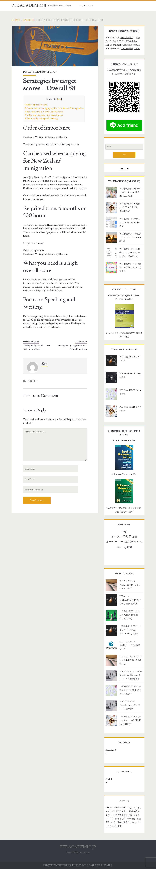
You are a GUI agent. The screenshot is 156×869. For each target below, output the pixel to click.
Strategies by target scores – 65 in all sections (72, 347)
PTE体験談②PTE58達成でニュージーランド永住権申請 (130, 237)
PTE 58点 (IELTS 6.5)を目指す (130, 375)
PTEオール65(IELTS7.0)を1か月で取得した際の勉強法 (130, 600)
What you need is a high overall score (44, 115)
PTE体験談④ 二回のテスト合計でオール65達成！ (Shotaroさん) (130, 192)
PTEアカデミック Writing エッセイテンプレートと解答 (130, 585)
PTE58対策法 (123, 41)
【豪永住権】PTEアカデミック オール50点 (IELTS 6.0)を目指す (130, 630)
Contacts (86, 6)
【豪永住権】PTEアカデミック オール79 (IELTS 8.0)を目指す (130, 720)
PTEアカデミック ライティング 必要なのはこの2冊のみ (130, 660)
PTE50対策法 (127, 37)
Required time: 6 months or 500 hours (44, 111)
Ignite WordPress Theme (62, 865)
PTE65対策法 (126, 45)
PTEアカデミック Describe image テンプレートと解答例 (129, 705)
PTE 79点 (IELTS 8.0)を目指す (130, 409)
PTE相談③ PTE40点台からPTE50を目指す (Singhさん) (129, 207)
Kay (55, 71)
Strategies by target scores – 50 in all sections (37, 347)
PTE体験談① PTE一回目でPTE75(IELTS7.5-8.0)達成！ (130, 267)
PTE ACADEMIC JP (29, 5)
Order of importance (36, 104)
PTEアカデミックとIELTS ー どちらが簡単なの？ (129, 645)
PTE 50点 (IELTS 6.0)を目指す (130, 359)
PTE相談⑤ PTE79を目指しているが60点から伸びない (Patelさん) (129, 252)
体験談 (133, 41)
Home (16, 20)
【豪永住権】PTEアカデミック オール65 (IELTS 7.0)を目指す (130, 690)
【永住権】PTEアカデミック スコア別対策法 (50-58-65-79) (130, 615)
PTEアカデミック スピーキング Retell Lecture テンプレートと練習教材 (130, 675)
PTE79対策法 (127, 48)
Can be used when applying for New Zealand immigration (54, 108)
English (29, 20)
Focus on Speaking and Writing (41, 118)
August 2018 (111, 750)
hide (59, 99)
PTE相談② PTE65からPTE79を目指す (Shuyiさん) (129, 222)
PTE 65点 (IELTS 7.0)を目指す (130, 392)
